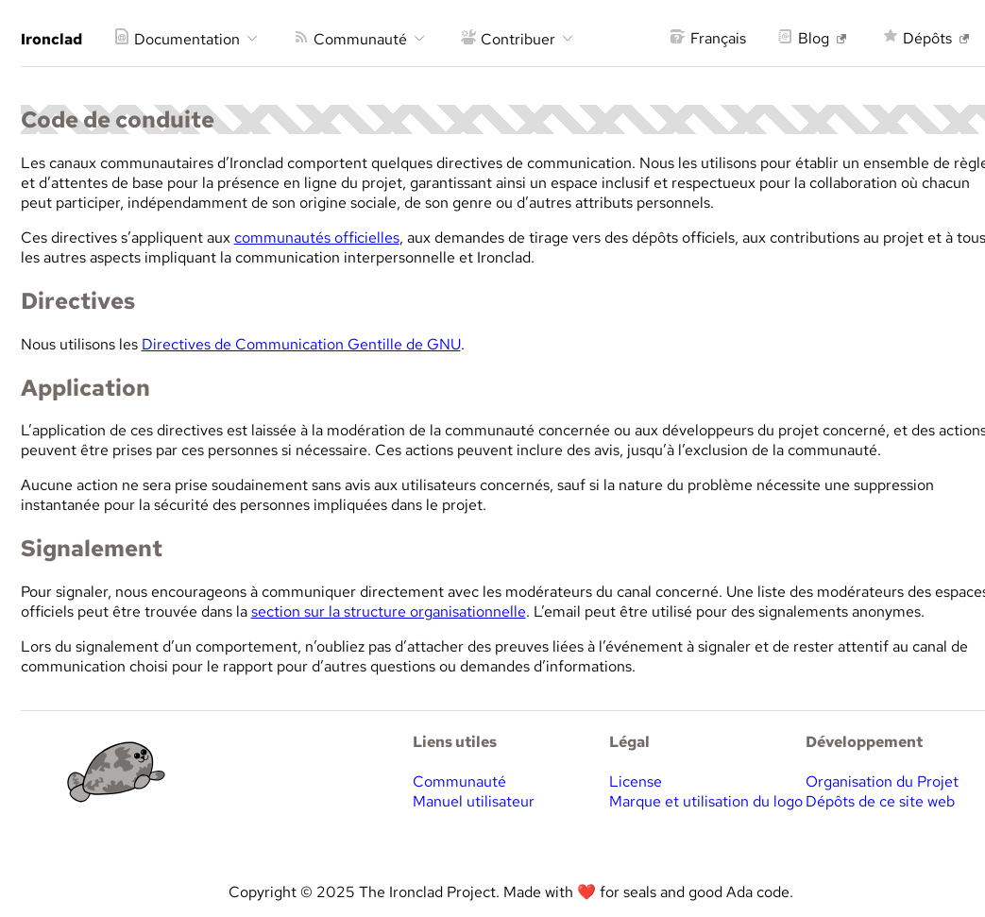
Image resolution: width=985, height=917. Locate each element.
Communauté (359, 39)
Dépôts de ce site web (880, 801)
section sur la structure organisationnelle (388, 611)
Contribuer (516, 39)
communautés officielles (316, 237)
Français (708, 38)
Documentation (185, 38)
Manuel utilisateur (474, 801)
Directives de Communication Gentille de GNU (301, 344)
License (635, 781)
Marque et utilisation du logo (706, 801)
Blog (812, 38)
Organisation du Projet (882, 781)
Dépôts (926, 38)
